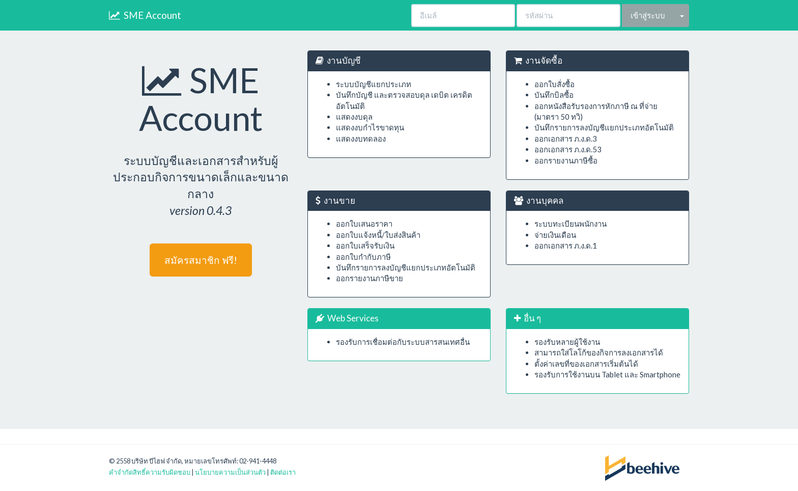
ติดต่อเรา (283, 472)
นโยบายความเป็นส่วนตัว (230, 472)
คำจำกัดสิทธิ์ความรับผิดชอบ (149, 472)
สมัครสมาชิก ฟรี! (200, 260)
